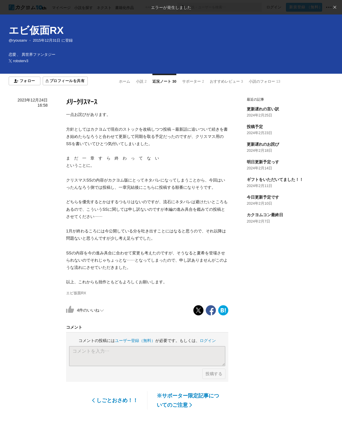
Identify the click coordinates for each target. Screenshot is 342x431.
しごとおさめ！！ (115, 400)
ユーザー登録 (135, 340)
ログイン (208, 340)
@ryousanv (18, 40)
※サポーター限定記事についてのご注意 (188, 400)
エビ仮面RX (36, 30)
